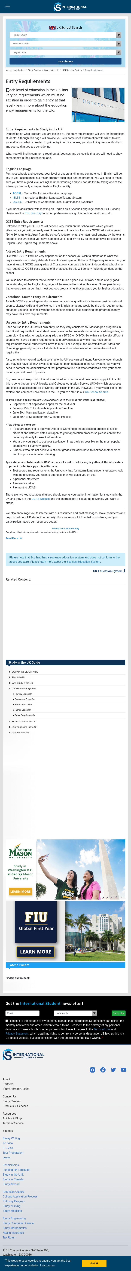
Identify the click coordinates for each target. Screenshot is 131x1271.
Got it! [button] (94, 1263)
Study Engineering (14, 1218)
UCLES (17, 201)
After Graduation (20, 732)
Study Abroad (11, 1184)
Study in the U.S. (13, 1174)
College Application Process (20, 1196)
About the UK (18, 677)
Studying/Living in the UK (24, 727)
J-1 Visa (8, 1143)
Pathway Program (14, 1201)
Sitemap (8, 1130)
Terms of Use (102, 1029)
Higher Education (23, 710)
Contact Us (10, 1096)
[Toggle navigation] (7, 6)
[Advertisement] (65, 622)
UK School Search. (97, 392)
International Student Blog (65, 528)
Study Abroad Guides (16, 1088)
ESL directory (33, 213)
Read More (13, 538)
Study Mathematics (15, 1227)
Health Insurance (13, 1232)
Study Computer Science (18, 1223)
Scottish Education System (83, 561)
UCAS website (41, 498)
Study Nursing (11, 1206)
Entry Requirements (25, 715)
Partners (8, 1084)
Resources (9, 1113)
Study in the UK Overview (25, 671)
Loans (6, 1157)
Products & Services (15, 1106)
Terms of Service (13, 1123)
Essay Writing (11, 1138)
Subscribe (118, 1013)
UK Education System (109, 571)
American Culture (14, 1191)
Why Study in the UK (22, 683)
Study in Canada (13, 1179)
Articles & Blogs (12, 1118)
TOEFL (17, 193)
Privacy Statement (16, 1033)
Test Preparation (13, 1152)
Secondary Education (25, 699)
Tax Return (9, 1237)
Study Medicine (12, 1210)
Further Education (23, 704)
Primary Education (23, 694)
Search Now (65, 61)
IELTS (16, 197)
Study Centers (11, 1101)
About (6, 1079)
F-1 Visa (8, 1147)
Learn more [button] (47, 1265)
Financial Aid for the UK (24, 721)
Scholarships (11, 1165)
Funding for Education (16, 1169)
